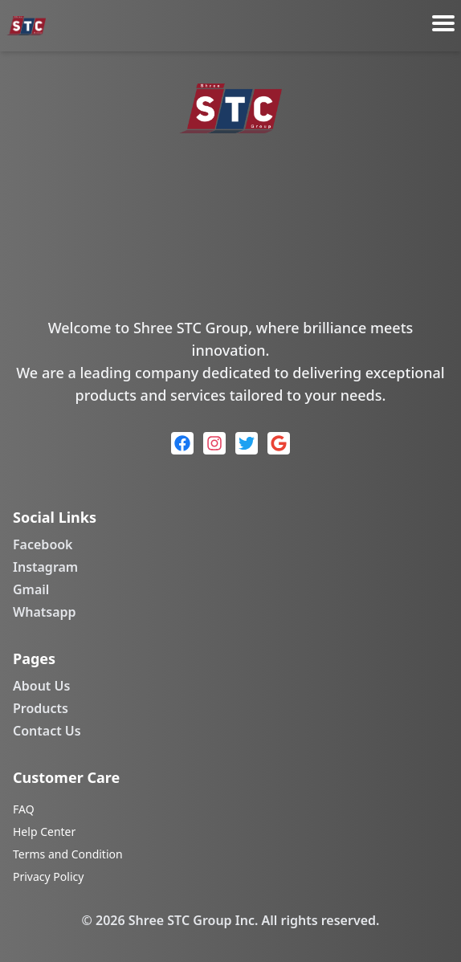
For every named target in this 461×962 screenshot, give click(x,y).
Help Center (44, 831)
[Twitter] (246, 443)
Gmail (31, 589)
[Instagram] (214, 443)
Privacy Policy (48, 876)
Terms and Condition (68, 854)
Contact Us (47, 731)
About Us (41, 686)
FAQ (24, 809)
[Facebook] (182, 443)
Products (40, 708)
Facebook (43, 544)
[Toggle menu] (443, 23)
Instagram (45, 567)
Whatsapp (44, 612)
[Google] (278, 443)
